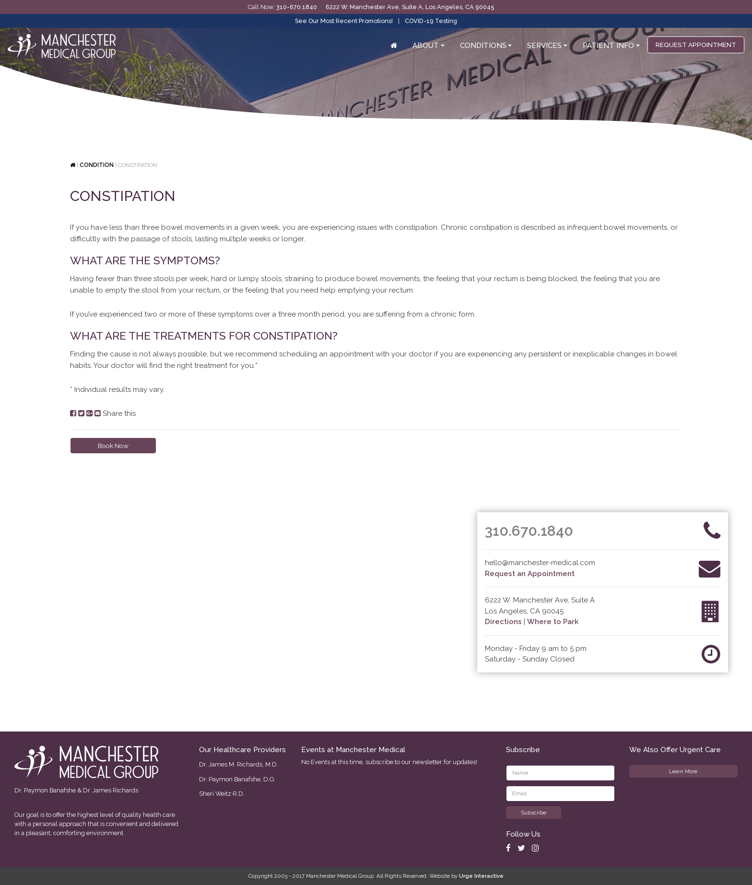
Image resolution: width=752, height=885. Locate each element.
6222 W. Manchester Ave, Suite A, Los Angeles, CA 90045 (410, 7)
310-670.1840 (296, 7)
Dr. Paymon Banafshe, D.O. (237, 779)
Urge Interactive (481, 876)
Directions (503, 621)
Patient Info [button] (608, 45)
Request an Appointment (530, 573)
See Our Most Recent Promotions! (344, 20)
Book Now (113, 445)
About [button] (425, 45)
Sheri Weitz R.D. (222, 793)
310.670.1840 (529, 530)
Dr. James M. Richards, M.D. (238, 764)
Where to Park (552, 621)
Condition (97, 165)
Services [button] (544, 45)
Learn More (683, 771)
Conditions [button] (483, 45)
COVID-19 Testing (431, 20)
